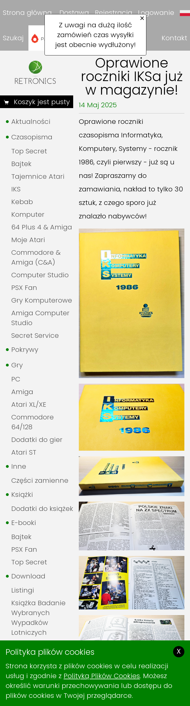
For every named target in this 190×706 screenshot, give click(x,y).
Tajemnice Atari (37, 176)
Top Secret (29, 151)
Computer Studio (40, 275)
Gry (17, 365)
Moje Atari (28, 239)
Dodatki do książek (42, 508)
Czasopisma (31, 137)
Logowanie (156, 12)
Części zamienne (39, 480)
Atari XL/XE (28, 404)
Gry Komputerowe (41, 300)
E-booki (23, 522)
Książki (22, 494)
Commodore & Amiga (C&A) (36, 257)
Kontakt (174, 38)
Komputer (27, 214)
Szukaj (13, 38)
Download (28, 576)
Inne (18, 466)
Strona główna (27, 12)
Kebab (22, 201)
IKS (16, 189)
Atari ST (23, 452)
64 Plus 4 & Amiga (41, 227)
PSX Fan (24, 287)
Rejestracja (113, 12)
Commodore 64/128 (32, 422)
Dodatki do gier (36, 439)
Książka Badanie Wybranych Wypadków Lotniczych (38, 617)
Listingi (22, 590)
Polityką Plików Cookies (102, 675)
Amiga (22, 391)
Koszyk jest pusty (41, 101)
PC (15, 379)
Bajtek (21, 163)
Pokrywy (24, 349)
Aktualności (30, 121)
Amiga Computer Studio (40, 317)
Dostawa (74, 12)
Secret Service (35, 335)
